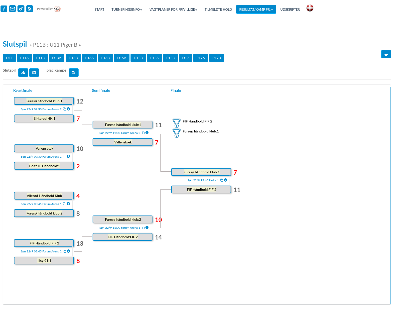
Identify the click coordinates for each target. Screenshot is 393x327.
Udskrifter (290, 9)
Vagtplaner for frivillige (173, 9)
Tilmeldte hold (218, 9)
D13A (56, 58)
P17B (216, 58)
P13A (89, 58)
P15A (154, 58)
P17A (200, 58)
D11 (9, 58)
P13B (105, 58)
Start (100, 9)
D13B (73, 58)
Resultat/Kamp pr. (256, 9)
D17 (185, 58)
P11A (24, 58)
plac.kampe (56, 70)
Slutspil (9, 70)
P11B (40, 58)
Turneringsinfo (127, 9)
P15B (170, 58)
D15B (138, 58)
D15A (121, 58)
